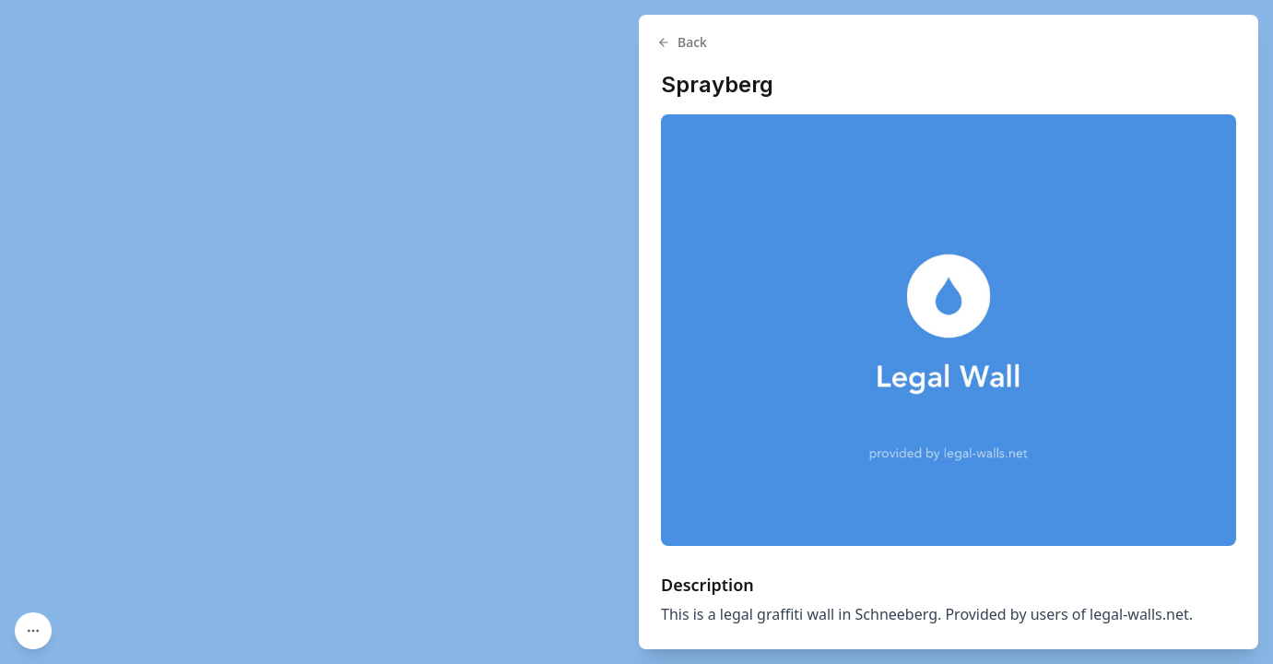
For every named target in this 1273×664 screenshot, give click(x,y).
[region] (636, 332)
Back (682, 42)
